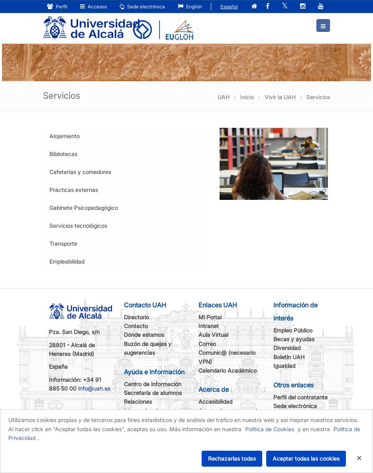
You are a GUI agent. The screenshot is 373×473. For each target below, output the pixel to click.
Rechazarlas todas (232, 458)
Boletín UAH (288, 357)
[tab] (124, 136)
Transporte (63, 243)
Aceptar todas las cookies (306, 458)
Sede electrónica (142, 7)
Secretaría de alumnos (153, 392)
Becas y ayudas (293, 339)
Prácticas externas (73, 189)
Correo (207, 343)
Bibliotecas (63, 153)
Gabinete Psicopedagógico (83, 207)
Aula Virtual (213, 334)
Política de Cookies (269, 429)
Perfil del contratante (300, 397)
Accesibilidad (215, 401)
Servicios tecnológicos (78, 225)
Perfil (57, 7)
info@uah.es (94, 388)
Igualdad (284, 365)
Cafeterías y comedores (80, 171)
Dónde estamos (144, 334)
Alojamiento (64, 136)
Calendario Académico (227, 370)
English (190, 7)
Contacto (136, 325)
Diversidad (286, 347)
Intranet (208, 325)
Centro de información (152, 384)
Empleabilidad (66, 261)
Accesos (93, 7)
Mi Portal (210, 317)
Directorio (136, 317)
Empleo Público (292, 330)
